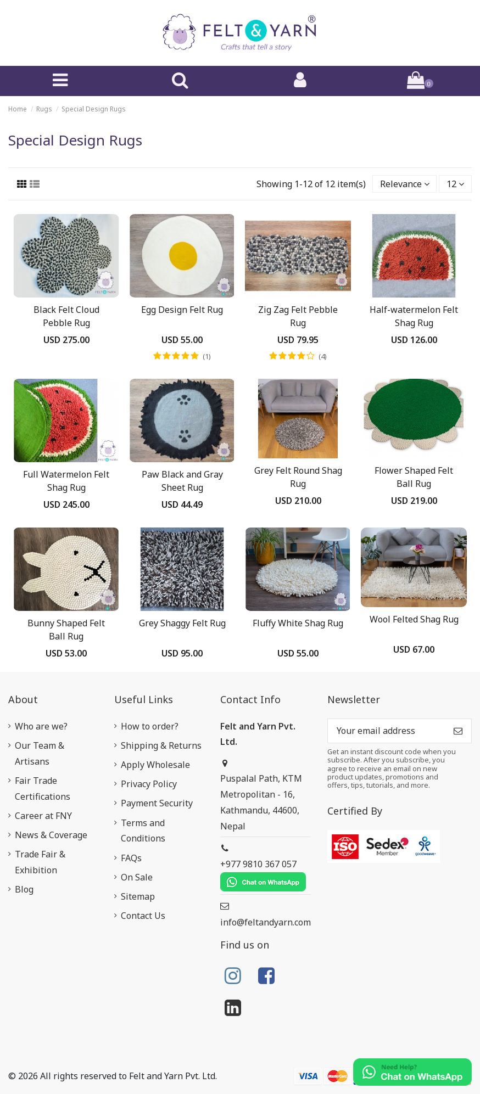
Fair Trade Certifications (42, 789)
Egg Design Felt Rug (182, 310)
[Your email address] (386, 731)
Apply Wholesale (155, 765)
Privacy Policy (149, 784)
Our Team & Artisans (39, 753)
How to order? (149, 726)
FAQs (131, 858)
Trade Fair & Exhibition (40, 862)
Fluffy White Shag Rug (298, 623)
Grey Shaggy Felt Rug (182, 623)
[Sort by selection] (404, 184)
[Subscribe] (458, 731)
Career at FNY (43, 816)
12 (455, 184)
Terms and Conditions (143, 831)
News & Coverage (51, 835)
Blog (24, 889)
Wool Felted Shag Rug (414, 619)
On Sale (137, 877)
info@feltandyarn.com (265, 922)
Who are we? (41, 726)
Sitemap (138, 896)
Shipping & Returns (161, 745)
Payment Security (157, 803)
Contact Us (143, 916)
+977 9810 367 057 (263, 874)
